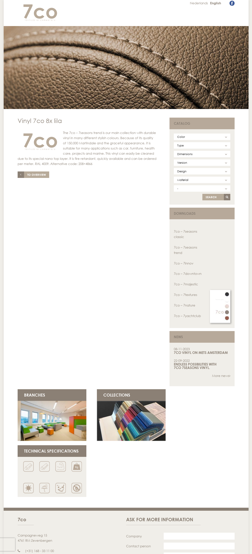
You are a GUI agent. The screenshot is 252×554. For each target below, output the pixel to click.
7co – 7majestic (186, 283)
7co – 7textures (185, 293)
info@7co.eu (31, 496)
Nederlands (199, 3)
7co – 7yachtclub (187, 314)
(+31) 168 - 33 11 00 (36, 491)
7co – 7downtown (188, 273)
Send (221, 539)
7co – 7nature (184, 304)
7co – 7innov (183, 262)
